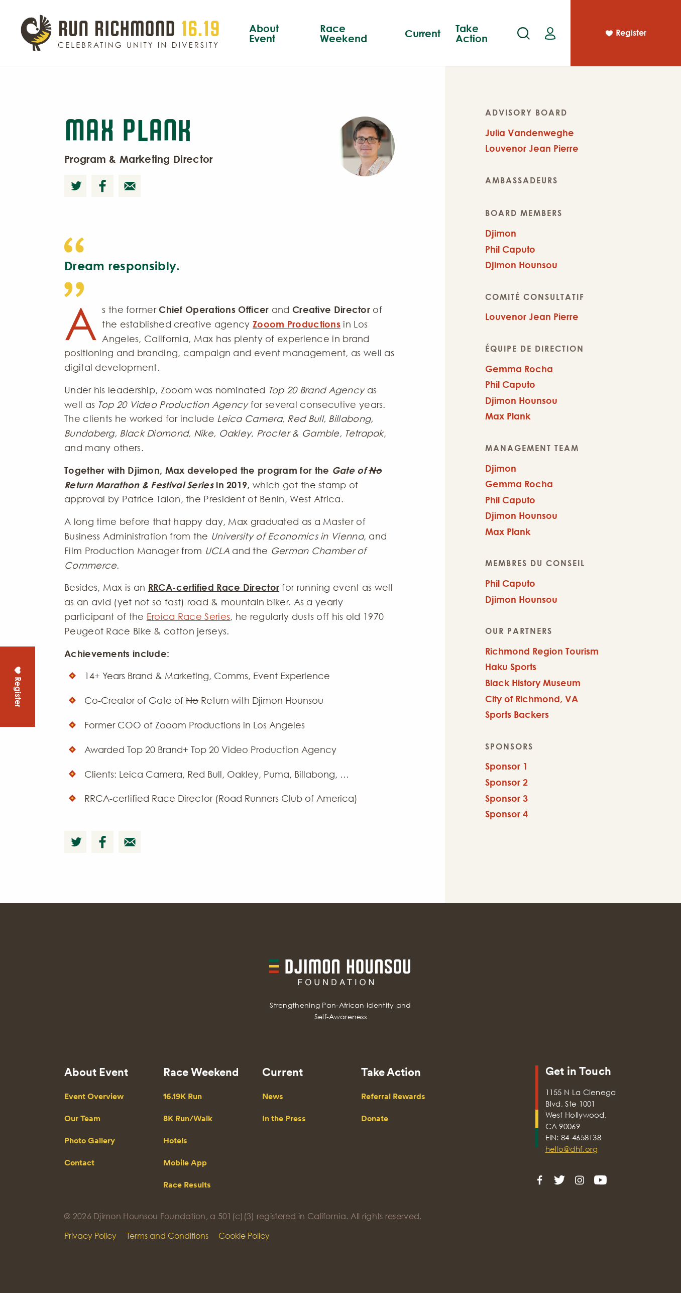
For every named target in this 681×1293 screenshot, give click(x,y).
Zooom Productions (296, 324)
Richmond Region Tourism (542, 651)
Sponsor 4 (506, 813)
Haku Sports (510, 666)
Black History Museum (533, 682)
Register (625, 34)
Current (422, 33)
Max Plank (507, 415)
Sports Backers (517, 714)
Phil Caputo (510, 249)
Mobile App (393, 46)
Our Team (82, 1118)
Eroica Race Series (188, 616)
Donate (374, 1118)
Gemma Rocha (519, 368)
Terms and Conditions (167, 1236)
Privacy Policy (90, 1236)
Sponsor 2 (506, 782)
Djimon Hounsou (521, 264)
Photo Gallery (89, 1140)
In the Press (284, 1118)
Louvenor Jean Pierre (532, 148)
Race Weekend (343, 33)
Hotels (175, 1140)
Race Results (187, 1185)
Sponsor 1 (506, 766)
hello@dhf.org (571, 1148)
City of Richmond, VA (531, 698)
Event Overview (247, 46)
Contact (79, 1162)
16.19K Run (182, 1096)
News (272, 1096)
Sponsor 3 (506, 798)
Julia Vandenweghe (529, 132)
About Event (264, 33)
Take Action (472, 33)
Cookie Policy (244, 1236)
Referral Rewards (393, 1096)
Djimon (500, 233)
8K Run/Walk (187, 1118)
